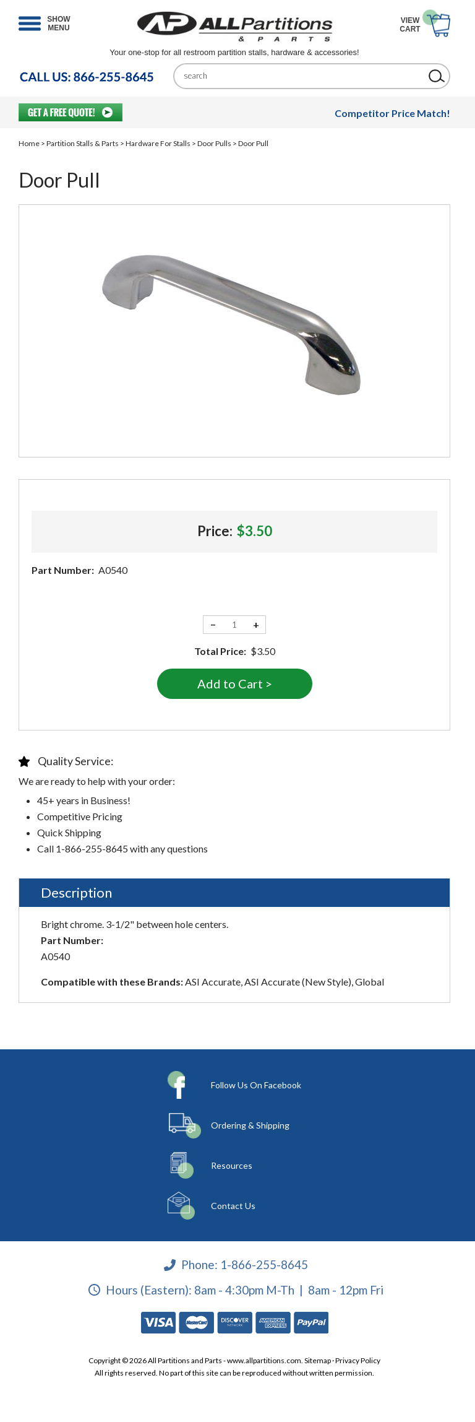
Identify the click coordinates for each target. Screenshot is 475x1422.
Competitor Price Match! (392, 113)
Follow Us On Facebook (256, 1085)
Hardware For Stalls (158, 143)
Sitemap (317, 1360)
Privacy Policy (357, 1360)
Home (29, 143)
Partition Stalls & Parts (82, 143)
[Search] (302, 75)
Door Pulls (214, 143)
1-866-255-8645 (264, 1264)
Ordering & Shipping (250, 1125)
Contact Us (233, 1205)
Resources (231, 1165)
